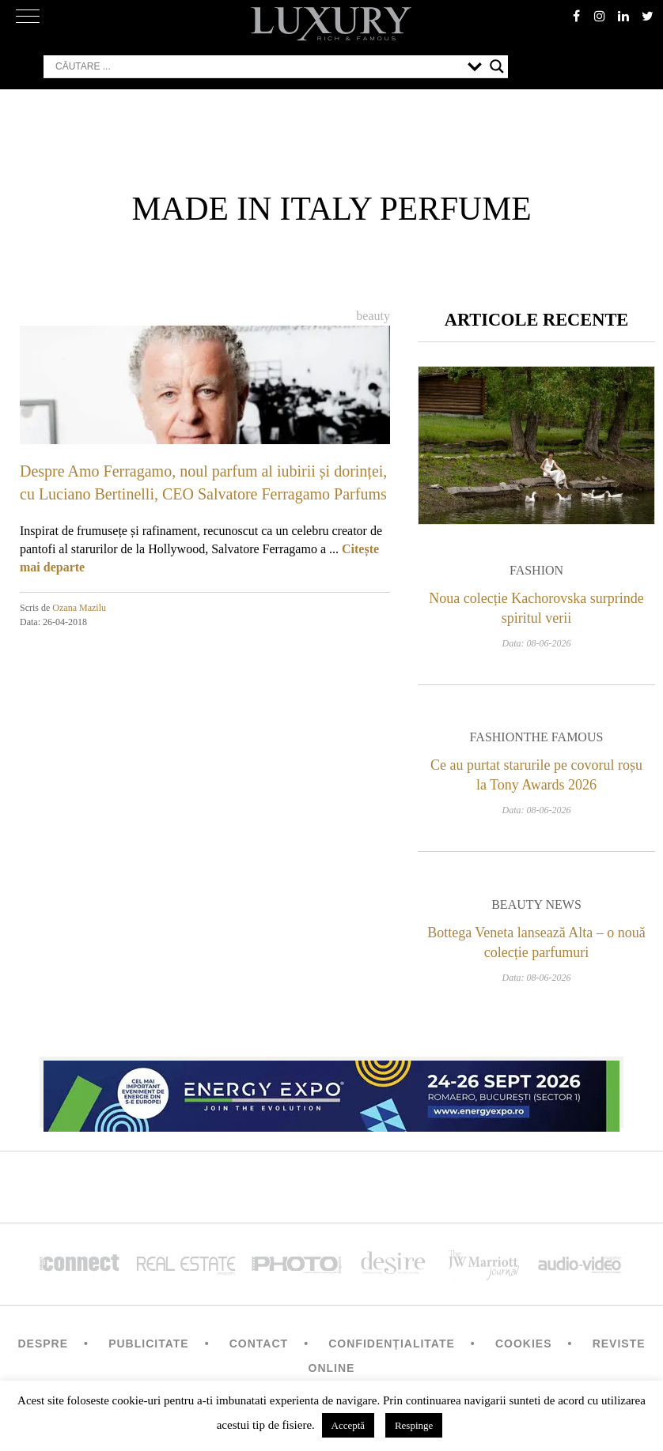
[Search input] (257, 66)
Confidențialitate (391, 1343)
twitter (647, 16)
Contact (258, 1343)
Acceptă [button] (349, 1425)
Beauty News (536, 904)
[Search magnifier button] (497, 66)
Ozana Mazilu (79, 607)
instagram (600, 16)
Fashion (536, 570)
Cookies (523, 1343)
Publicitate (148, 1343)
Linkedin (623, 16)
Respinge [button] (414, 1425)
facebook (576, 16)
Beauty (373, 315)
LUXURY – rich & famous (331, 23)
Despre (42, 1343)
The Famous (564, 737)
